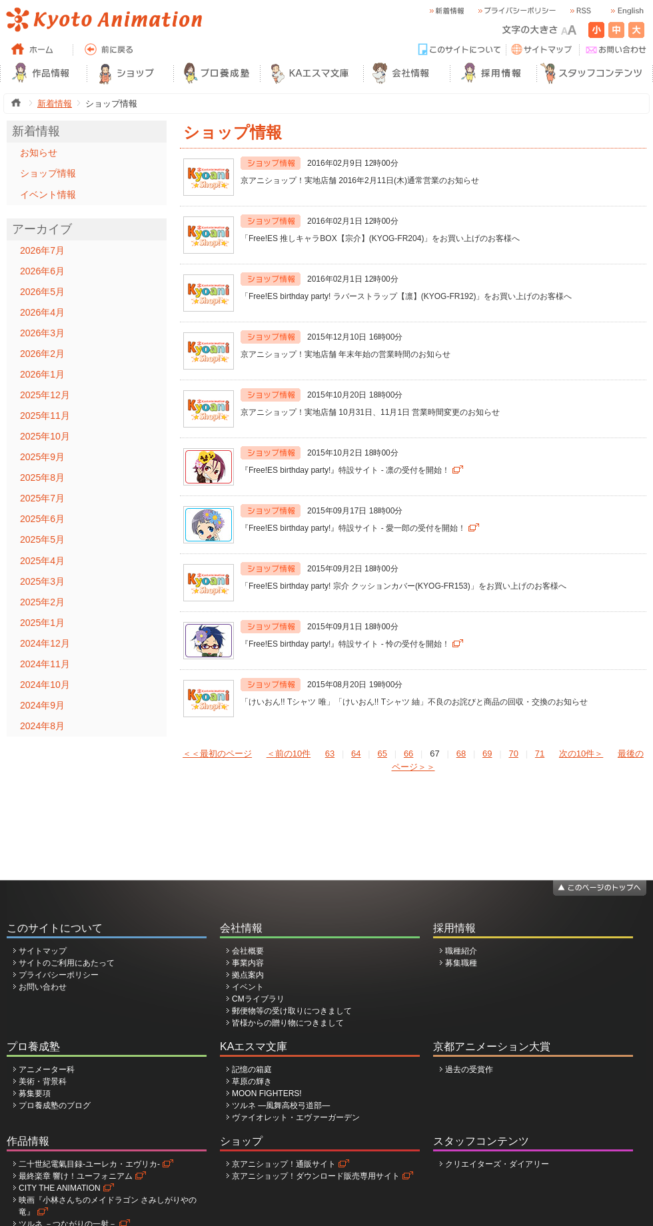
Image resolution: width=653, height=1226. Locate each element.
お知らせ (38, 152)
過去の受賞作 (469, 1069)
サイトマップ (43, 951)
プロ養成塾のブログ (55, 1105)
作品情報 (28, 1141)
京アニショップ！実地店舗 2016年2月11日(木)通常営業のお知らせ (360, 180)
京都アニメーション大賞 (491, 1046)
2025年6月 (42, 518)
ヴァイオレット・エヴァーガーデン (296, 1117)
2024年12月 (45, 643)
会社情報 (241, 928)
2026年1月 (42, 374)
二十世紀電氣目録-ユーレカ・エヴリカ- (89, 1164)
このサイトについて (55, 928)
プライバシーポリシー (59, 975)
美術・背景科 (43, 1081)
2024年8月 (42, 726)
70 (513, 754)
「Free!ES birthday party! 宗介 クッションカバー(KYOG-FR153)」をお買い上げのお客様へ (403, 586)
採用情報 (454, 928)
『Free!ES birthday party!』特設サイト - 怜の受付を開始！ (345, 644)
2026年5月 (42, 291)
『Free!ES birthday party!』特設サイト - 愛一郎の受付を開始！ (353, 528)
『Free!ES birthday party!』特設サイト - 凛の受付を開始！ (345, 470)
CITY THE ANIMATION (60, 1188)
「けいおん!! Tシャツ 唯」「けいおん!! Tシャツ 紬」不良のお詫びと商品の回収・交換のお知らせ (414, 702)
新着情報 (54, 104)
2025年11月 (45, 415)
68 (461, 754)
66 (408, 754)
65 (382, 754)
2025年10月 (45, 436)
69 (487, 754)
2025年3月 (42, 581)
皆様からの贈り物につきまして (288, 1023)
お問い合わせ (43, 987)
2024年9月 (42, 705)
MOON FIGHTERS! (267, 1093)
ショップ (241, 1141)
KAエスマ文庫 (253, 1046)
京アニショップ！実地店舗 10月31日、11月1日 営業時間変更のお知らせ (370, 412)
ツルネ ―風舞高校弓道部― (281, 1105)
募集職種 (461, 963)
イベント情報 (48, 194)
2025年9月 (42, 457)
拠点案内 (248, 975)
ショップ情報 (48, 173)
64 (355, 754)
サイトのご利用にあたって (67, 963)
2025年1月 (42, 622)
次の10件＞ (581, 754)
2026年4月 (42, 312)
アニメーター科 (47, 1069)
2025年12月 (45, 395)
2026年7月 (42, 250)
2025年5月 (42, 539)
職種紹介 (461, 951)
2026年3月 (42, 333)
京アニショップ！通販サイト (284, 1164)
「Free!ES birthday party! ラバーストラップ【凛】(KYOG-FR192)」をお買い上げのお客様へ (406, 296)
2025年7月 (42, 498)
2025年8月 (42, 477)
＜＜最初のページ (217, 754)
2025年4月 (42, 560)
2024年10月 (45, 684)
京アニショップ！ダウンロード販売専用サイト (316, 1176)
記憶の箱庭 (252, 1069)
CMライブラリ (258, 999)
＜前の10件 (289, 754)
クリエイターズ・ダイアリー (497, 1164)
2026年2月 (42, 353)
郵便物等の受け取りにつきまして (292, 1011)
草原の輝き (252, 1081)
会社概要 (248, 951)
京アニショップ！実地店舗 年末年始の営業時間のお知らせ (345, 354)
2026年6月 (42, 271)
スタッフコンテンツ (481, 1141)
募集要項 (35, 1093)
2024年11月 (45, 664)
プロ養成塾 (33, 1046)
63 (329, 754)
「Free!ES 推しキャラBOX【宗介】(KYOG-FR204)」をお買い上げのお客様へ (380, 238)
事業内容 (248, 963)
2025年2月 (42, 602)
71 (539, 754)
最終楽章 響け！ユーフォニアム (76, 1176)
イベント (248, 987)
